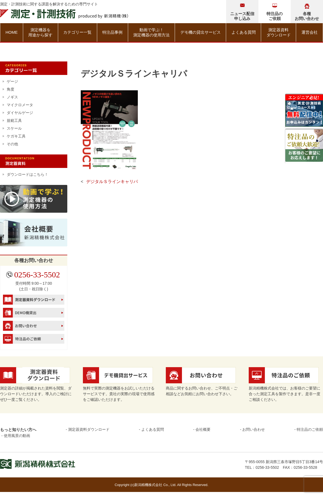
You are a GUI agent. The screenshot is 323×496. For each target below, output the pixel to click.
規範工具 (14, 120)
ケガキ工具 (16, 136)
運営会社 (309, 32)
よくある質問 (243, 32)
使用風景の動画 (17, 435)
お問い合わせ (253, 429)
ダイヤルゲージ (20, 113)
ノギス (12, 97)
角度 (10, 89)
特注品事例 (112, 32)
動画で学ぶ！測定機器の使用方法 (151, 32)
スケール (14, 128)
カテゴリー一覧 (77, 32)
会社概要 (202, 429)
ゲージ (12, 81)
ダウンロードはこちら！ (27, 174)
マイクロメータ (20, 105)
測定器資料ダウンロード (278, 32)
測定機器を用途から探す (40, 32)
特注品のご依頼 (310, 429)
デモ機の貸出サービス (200, 32)
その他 (12, 144)
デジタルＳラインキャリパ (112, 181)
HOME (11, 32)
